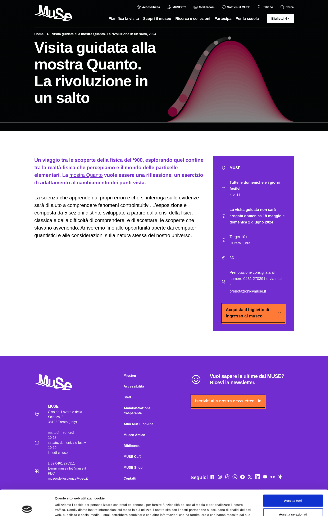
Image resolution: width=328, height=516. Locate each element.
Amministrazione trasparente (137, 410)
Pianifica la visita (124, 19)
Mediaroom (205, 7)
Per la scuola (247, 19)
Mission (130, 375)
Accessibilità (149, 7)
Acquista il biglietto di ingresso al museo (253, 312)
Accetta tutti (293, 475)
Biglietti (280, 18)
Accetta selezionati (293, 488)
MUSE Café (132, 456)
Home (39, 34)
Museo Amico (134, 435)
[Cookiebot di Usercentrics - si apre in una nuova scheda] (27, 508)
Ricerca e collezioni (192, 19)
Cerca (287, 7)
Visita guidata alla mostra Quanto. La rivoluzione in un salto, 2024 (102, 34)
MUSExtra (177, 7)
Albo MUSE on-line (139, 424)
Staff (127, 397)
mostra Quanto (86, 175)
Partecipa (222, 19)
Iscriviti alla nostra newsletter (228, 401)
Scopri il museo (157, 19)
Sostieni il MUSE (236, 7)
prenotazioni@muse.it (247, 291)
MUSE (253, 168)
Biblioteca (132, 446)
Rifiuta (293, 502)
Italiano (266, 7)
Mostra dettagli (220, 508)
